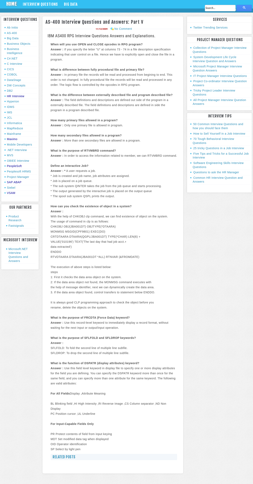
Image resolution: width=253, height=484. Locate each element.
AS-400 (12, 33)
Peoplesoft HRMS (19, 171)
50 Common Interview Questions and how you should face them (218, 126)
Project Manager (18, 177)
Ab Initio (12, 27)
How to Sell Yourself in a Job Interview (219, 133)
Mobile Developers (19, 144)
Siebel (11, 187)
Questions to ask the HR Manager (216, 172)
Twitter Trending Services (210, 27)
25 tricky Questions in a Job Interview (218, 148)
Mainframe (14, 133)
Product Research (15, 218)
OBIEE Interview (18, 160)
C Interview (14, 63)
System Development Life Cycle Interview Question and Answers (214, 59)
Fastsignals (16, 225)
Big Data (71, 4)
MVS (10, 155)
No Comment (123, 28)
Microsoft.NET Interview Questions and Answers (18, 255)
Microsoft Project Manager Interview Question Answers (217, 68)
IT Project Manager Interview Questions (220, 76)
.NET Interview (17, 150)
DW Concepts (16, 85)
